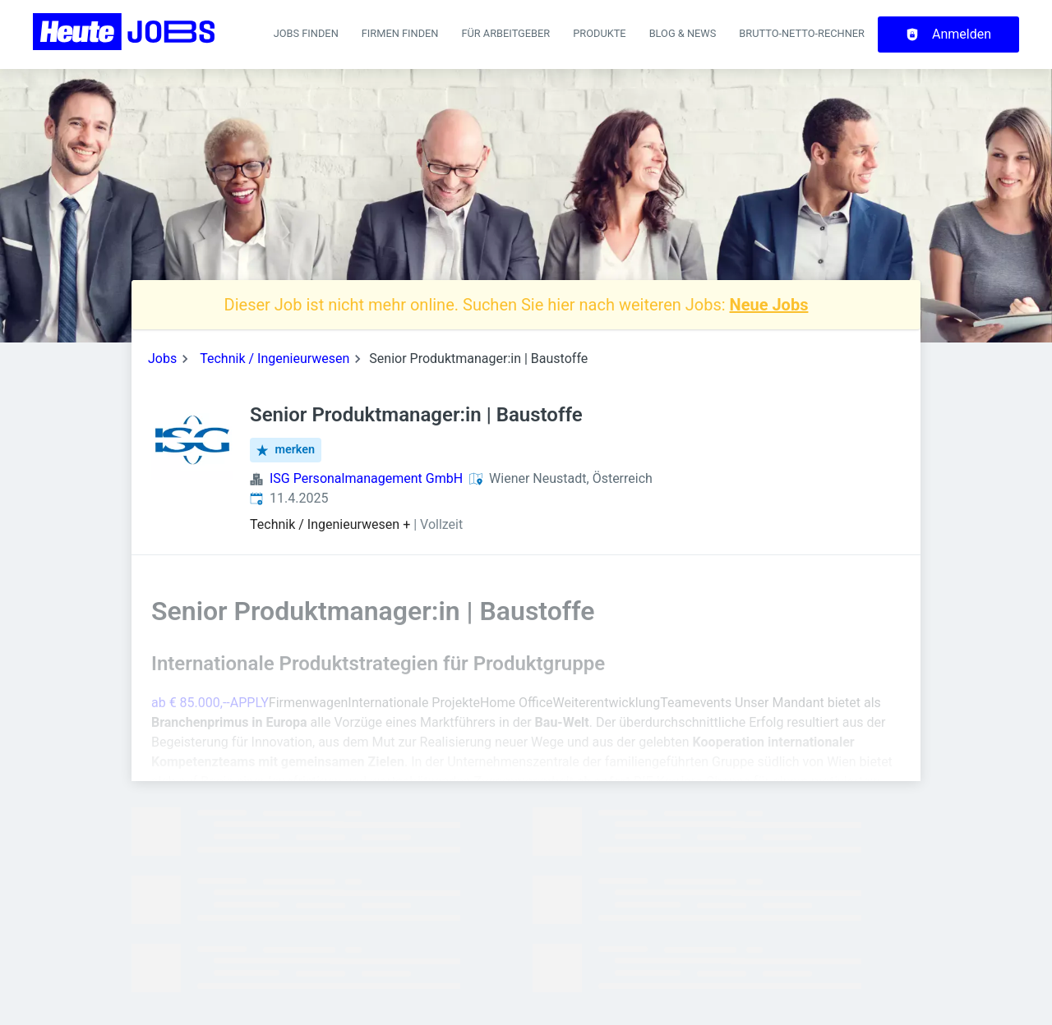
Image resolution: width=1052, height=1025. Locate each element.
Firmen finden (400, 33)
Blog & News (683, 33)
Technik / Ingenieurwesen (274, 358)
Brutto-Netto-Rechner (802, 33)
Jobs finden (306, 33)
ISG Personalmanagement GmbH (366, 478)
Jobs (162, 358)
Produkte (599, 33)
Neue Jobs (769, 305)
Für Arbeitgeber (505, 33)
